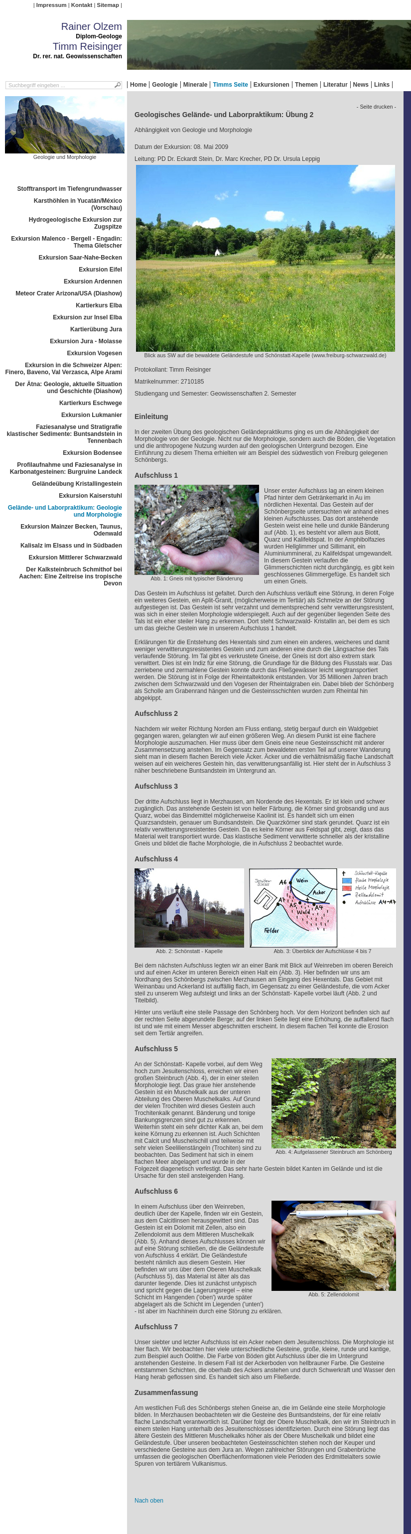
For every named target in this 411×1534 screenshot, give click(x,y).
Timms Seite (230, 84)
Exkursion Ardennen (93, 281)
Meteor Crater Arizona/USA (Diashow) (68, 293)
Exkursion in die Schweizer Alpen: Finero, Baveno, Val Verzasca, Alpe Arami (63, 369)
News (361, 84)
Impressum (51, 5)
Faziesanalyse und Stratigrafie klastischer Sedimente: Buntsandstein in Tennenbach (64, 433)
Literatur (335, 84)
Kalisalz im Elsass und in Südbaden (71, 545)
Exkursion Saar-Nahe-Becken (80, 257)
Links (382, 84)
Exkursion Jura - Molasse (86, 341)
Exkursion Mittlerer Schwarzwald (75, 557)
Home (138, 84)
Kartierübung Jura (96, 329)
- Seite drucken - (376, 107)
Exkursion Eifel (100, 269)
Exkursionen (271, 84)
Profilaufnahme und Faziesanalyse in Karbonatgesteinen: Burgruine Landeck (66, 468)
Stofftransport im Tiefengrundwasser (69, 188)
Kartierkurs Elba (99, 305)
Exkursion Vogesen (94, 353)
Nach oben (149, 1500)
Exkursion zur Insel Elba (87, 317)
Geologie (164, 84)
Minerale (195, 84)
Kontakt (81, 5)
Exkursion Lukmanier (91, 415)
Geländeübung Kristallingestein (77, 483)
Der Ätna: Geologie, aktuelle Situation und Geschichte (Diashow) (68, 388)
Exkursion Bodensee (92, 452)
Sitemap (108, 5)
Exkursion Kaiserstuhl (90, 495)
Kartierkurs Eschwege (90, 403)
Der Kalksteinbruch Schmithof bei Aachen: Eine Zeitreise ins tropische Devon (70, 576)
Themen (306, 84)
